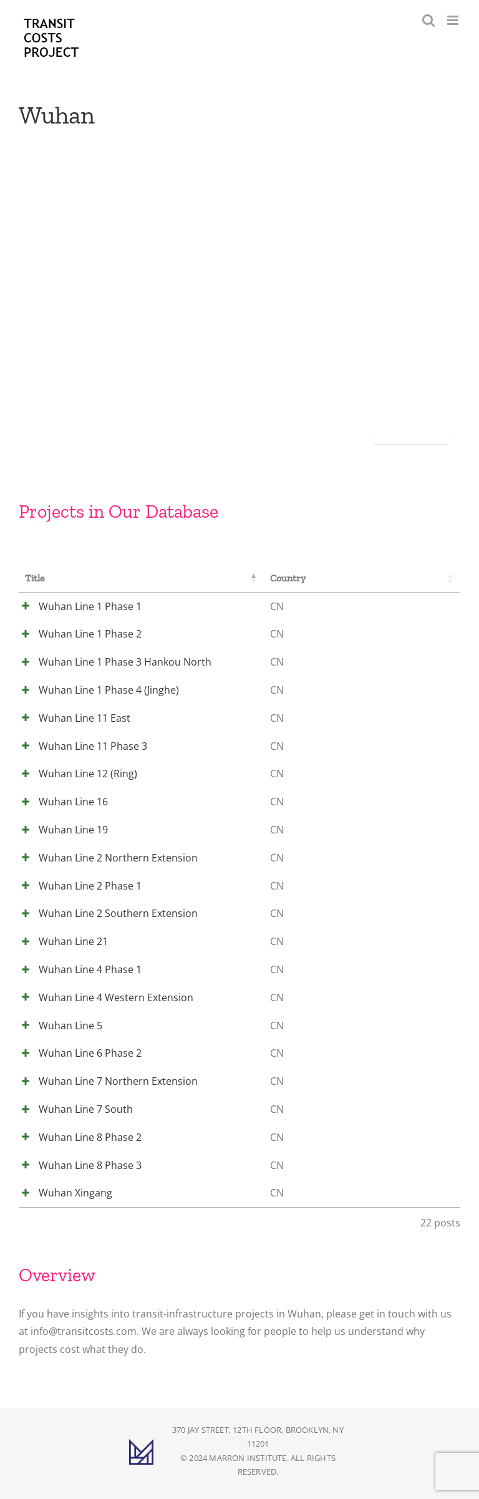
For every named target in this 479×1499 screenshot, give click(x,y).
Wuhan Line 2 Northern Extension (104, 858)
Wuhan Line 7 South (72, 1109)
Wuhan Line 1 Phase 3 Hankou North (111, 662)
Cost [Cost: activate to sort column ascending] (417, 578)
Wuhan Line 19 (59, 830)
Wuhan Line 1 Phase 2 (76, 634)
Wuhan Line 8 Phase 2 (76, 1137)
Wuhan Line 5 (57, 1025)
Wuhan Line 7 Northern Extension (104, 1081)
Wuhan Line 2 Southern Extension (104, 913)
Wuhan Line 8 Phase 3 (76, 1165)
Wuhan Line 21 (59, 941)
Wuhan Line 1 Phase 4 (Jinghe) (95, 690)
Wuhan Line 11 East (71, 718)
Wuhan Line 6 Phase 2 (76, 1053)
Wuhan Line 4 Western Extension (102, 997)
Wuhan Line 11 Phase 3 (79, 746)
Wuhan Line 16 (59, 801)
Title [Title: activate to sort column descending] (35, 578)
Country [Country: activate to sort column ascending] (283, 578)
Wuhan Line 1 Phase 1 (76, 606)
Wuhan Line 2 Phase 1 (76, 886)
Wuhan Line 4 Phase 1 (76, 969)
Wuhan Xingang (62, 1193)
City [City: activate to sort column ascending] (353, 578)
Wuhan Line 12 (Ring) (74, 773)
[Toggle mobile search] (428, 20)
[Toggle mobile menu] (453, 20)
